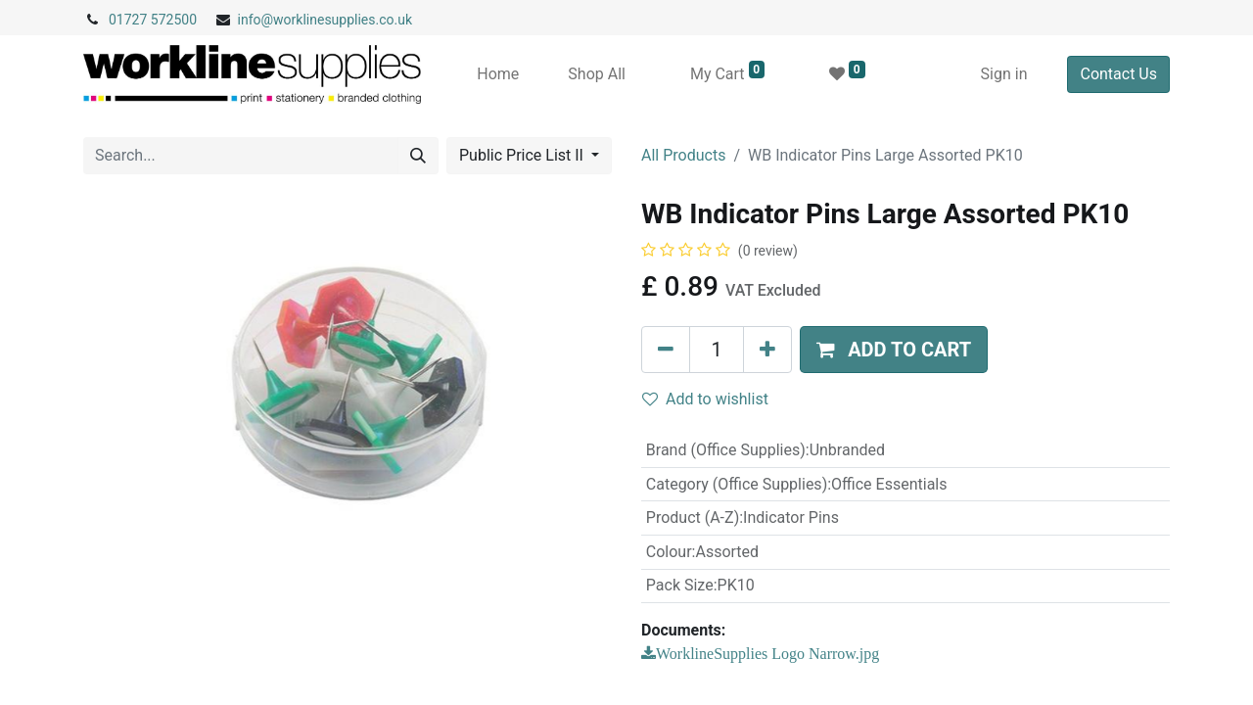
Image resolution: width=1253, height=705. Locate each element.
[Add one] (767, 349)
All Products (683, 155)
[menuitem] (497, 74)
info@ (256, 19)
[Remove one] (665, 349)
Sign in (1004, 74)
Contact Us (1118, 74)
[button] (894, 349)
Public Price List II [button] (523, 155)
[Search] (418, 155)
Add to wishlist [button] (705, 399)
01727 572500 (153, 19)
